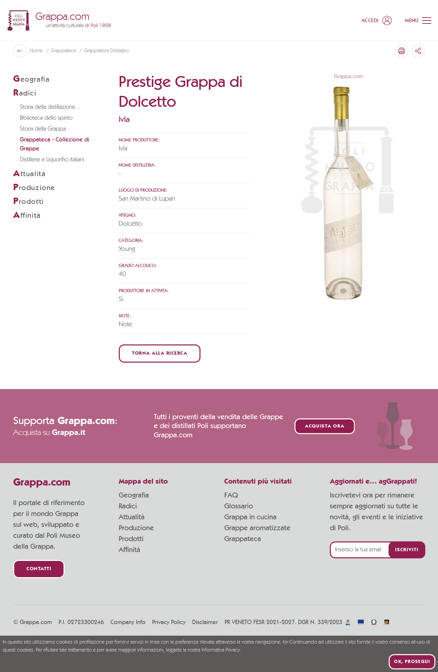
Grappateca (64, 51)
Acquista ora (324, 426)
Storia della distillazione (47, 107)
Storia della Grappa (43, 129)
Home (37, 51)
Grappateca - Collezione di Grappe (54, 144)
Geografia (134, 495)
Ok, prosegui (412, 661)
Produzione (136, 528)
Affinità (129, 549)
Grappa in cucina (250, 517)
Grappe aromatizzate (257, 528)
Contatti (38, 569)
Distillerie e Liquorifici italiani (52, 160)
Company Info (128, 622)
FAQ (231, 495)
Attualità (132, 517)
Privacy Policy (169, 622)
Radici (128, 506)
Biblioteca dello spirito (46, 118)
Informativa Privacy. (221, 650)
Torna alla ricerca (159, 353)
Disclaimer (205, 622)
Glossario (238, 506)
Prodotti (131, 538)
